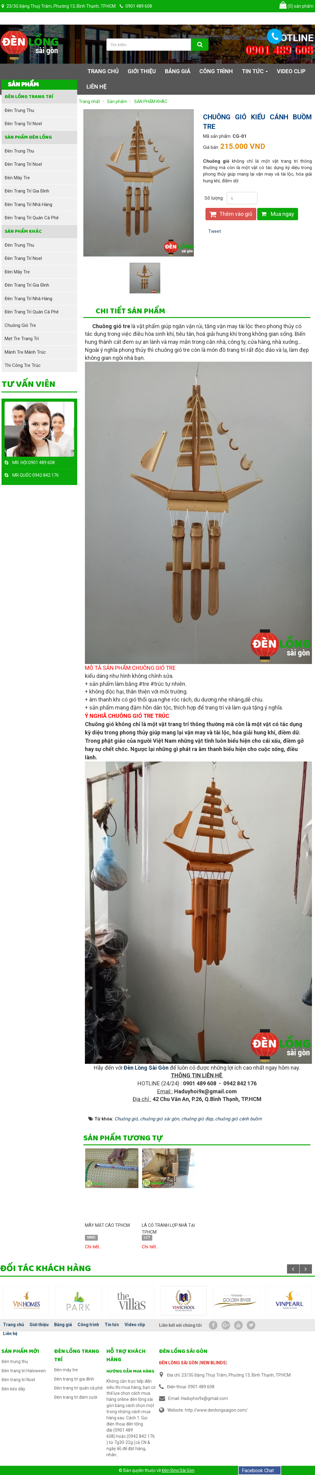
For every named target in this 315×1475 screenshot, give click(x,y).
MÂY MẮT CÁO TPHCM (107, 1225)
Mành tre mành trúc (25, 352)
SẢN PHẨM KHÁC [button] (23, 231)
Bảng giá (63, 1324)
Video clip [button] (291, 71)
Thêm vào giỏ (230, 214)
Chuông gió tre (20, 325)
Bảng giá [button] (177, 71)
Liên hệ (10, 1333)
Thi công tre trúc (23, 365)
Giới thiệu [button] (142, 71)
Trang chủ (13, 1324)
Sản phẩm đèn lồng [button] (28, 137)
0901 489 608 (41, 462)
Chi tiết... (93, 1247)
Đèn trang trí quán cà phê (32, 218)
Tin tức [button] (255, 73)
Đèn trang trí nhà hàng (28, 204)
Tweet (214, 231)
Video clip (135, 1324)
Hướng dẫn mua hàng (130, 1371)
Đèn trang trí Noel (23, 123)
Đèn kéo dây (13, 1388)
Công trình (88, 1324)
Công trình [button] (216, 71)
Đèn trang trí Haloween (24, 1370)
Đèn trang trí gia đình (27, 191)
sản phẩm (296, 6)
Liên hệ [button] (96, 86)
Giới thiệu (39, 1324)
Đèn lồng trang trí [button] (29, 97)
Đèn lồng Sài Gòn (178, 1470)
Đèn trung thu (19, 110)
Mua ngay (277, 214)
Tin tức (112, 1324)
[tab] (130, 312)
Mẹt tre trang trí (22, 338)
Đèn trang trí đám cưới (75, 1397)
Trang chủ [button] (103, 71)
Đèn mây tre (17, 178)
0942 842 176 (45, 475)
